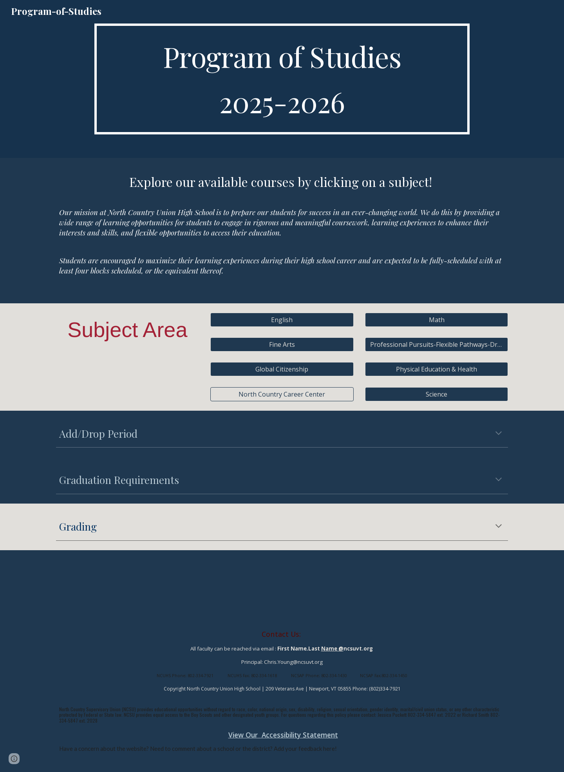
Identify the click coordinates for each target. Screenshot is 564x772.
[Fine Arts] (282, 344)
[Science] (436, 394)
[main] (281, 79)
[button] (498, 433)
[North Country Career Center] (282, 394)
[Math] (436, 319)
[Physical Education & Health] (436, 369)
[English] (282, 319)
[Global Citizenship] (282, 369)
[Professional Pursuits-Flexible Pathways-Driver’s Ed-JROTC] (436, 344)
